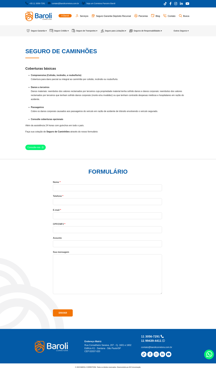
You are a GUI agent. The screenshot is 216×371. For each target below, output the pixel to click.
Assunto (57, 238)
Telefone (58, 196)
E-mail (57, 210)
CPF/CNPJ (59, 224)
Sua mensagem (61, 252)
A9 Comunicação (135, 367)
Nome (56, 182)
